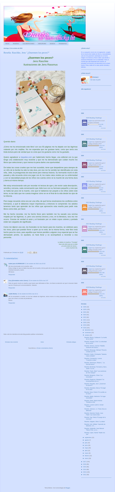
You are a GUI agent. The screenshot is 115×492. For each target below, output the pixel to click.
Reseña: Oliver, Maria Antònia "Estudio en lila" (93, 401)
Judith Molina (13, 294)
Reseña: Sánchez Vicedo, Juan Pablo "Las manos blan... (93, 414)
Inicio (42, 342)
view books (103, 128)
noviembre (88, 332)
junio (86, 445)
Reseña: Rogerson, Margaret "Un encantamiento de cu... (94, 380)
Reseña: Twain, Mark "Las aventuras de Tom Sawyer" (95, 371)
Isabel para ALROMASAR (17, 263)
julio (86, 442)
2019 (85, 325)
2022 (85, 317)
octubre (87, 335)
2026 (85, 307)
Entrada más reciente (11, 342)
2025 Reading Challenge (94, 139)
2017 (85, 461)
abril (86, 450)
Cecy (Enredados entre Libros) (18, 280)
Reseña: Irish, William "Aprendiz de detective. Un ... (94, 425)
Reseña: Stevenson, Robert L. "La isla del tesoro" (94, 363)
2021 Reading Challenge (94, 224)
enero (87, 458)
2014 (85, 469)
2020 (85, 322)
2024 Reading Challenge (94, 160)
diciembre (88, 330)
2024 (85, 312)
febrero (87, 455)
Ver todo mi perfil (95, 80)
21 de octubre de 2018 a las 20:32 (35, 263)
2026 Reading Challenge (94, 118)
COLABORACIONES (28, 43)
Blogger (68, 488)
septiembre (88, 437)
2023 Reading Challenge (94, 181)
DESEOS (52, 43)
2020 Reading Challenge (94, 245)
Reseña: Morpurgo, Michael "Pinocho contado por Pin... (95, 350)
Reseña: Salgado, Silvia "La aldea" (94, 421)
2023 (85, 314)
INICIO (7, 43)
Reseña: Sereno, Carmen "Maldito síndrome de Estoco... (94, 346)
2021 (85, 320)
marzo (87, 453)
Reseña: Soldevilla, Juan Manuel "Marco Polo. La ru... (94, 429)
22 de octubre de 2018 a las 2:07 (38, 280)
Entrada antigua (71, 342)
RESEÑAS (16, 43)
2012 (85, 474)
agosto (87, 440)
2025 (85, 309)
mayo (86, 448)
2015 (85, 467)
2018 (85, 327)
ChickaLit (95, 77)
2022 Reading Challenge (94, 202)
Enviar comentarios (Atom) (45, 348)
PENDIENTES (63, 43)
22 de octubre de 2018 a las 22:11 (28, 294)
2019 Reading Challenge (94, 266)
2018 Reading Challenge (94, 287)
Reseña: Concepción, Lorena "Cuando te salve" (93, 359)
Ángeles (90, 120)
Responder (12, 274)
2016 (85, 464)
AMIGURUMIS (42, 43)
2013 (85, 472)
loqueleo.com (26, 157)
